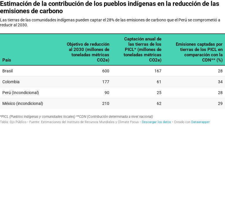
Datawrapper (200, 122)
